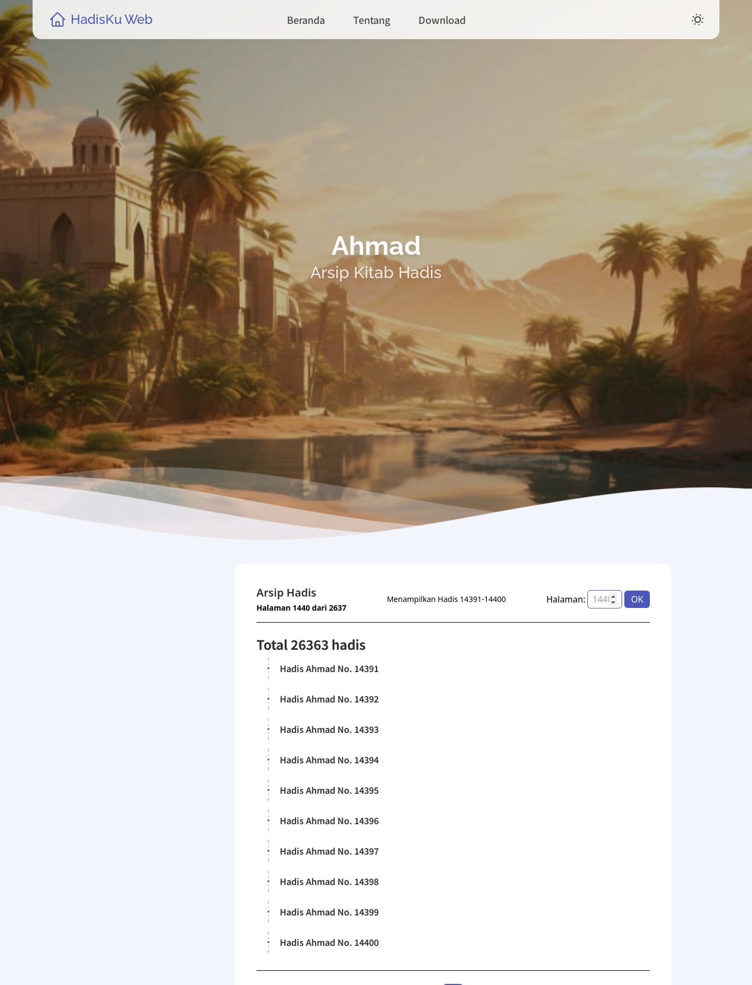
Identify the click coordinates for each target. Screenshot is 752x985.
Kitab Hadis (130, 831)
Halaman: (566, 599)
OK (637, 599)
